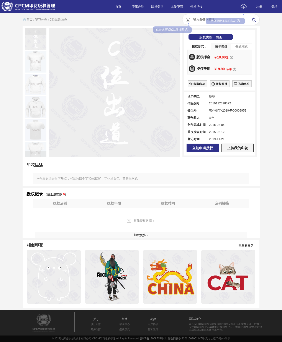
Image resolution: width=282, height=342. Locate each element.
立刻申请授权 (202, 148)
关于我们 (96, 324)
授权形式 (124, 329)
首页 (28, 19)
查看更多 (247, 245)
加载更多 (140, 235)
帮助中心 (124, 324)
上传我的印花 (237, 148)
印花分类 (41, 19)
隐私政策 (153, 329)
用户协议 (153, 324)
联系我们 (96, 329)
